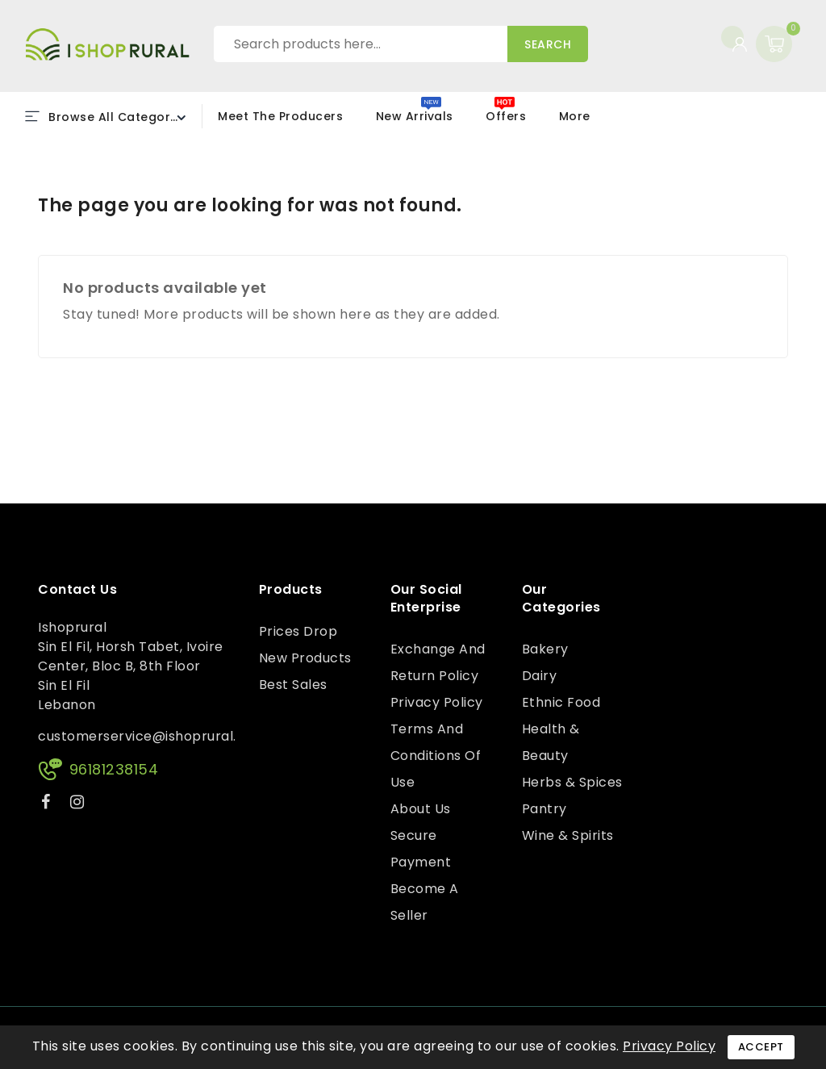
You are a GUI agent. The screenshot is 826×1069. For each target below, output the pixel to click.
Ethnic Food (561, 702)
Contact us (77, 590)
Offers (506, 116)
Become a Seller (424, 902)
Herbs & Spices (572, 782)
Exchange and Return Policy (438, 662)
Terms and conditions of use (436, 755)
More (574, 116)
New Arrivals (414, 116)
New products (305, 658)
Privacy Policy (436, 702)
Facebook (47, 805)
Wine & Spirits (568, 835)
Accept (761, 1046)
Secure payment (421, 848)
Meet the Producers (280, 116)
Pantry (544, 809)
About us (420, 809)
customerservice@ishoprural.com (152, 736)
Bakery (545, 649)
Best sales (293, 684)
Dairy (539, 675)
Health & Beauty (551, 742)
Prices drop (298, 631)
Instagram (79, 805)
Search (547, 44)
